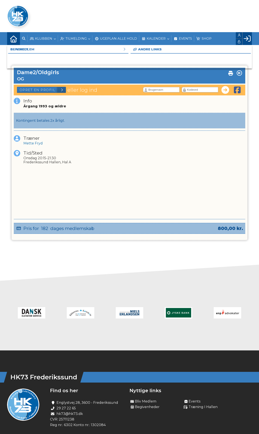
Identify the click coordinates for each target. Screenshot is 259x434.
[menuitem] (13, 38)
